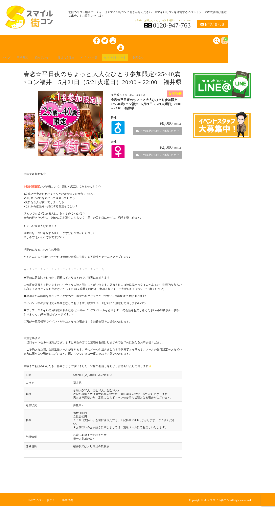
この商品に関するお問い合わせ (157, 133)
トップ (8, 59)
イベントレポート (135, 59)
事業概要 (27, 59)
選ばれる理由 (78, 59)
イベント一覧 (105, 59)
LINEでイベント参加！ (41, 502)
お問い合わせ (212, 24)
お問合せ (162, 59)
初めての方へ (51, 59)
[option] (29, 122)
